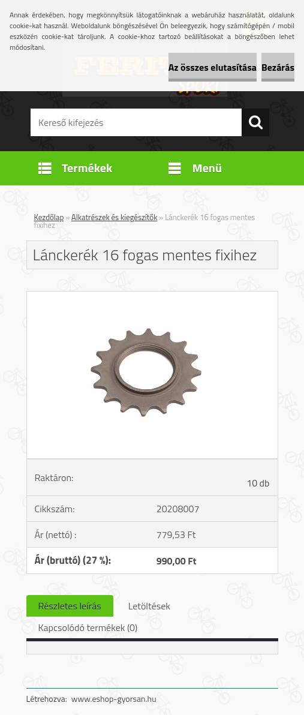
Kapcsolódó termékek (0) (88, 627)
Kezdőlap (49, 217)
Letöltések (149, 606)
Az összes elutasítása (212, 67)
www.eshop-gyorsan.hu (113, 698)
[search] (255, 122)
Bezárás (277, 67)
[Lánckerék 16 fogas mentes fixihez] (152, 296)
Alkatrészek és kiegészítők (114, 217)
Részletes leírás (69, 606)
